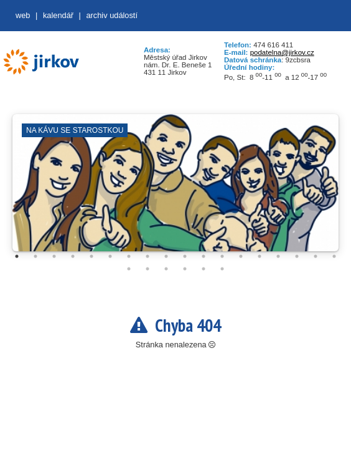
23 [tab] (203, 269)
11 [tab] (203, 256)
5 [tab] (91, 256)
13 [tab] (241, 256)
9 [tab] (166, 256)
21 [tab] (166, 269)
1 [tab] (17, 256)
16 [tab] (297, 256)
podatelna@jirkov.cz (282, 52)
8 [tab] (147, 256)
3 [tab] (54, 256)
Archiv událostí (112, 15)
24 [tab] (222, 269)
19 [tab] (129, 269)
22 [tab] (185, 269)
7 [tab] (129, 256)
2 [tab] (35, 256)
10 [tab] (185, 256)
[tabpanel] (175, 189)
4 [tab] (73, 256)
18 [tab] (334, 256)
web (23, 15)
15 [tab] (278, 256)
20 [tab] (147, 269)
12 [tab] (222, 256)
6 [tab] (110, 256)
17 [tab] (315, 256)
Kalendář (58, 15)
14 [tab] (259, 256)
